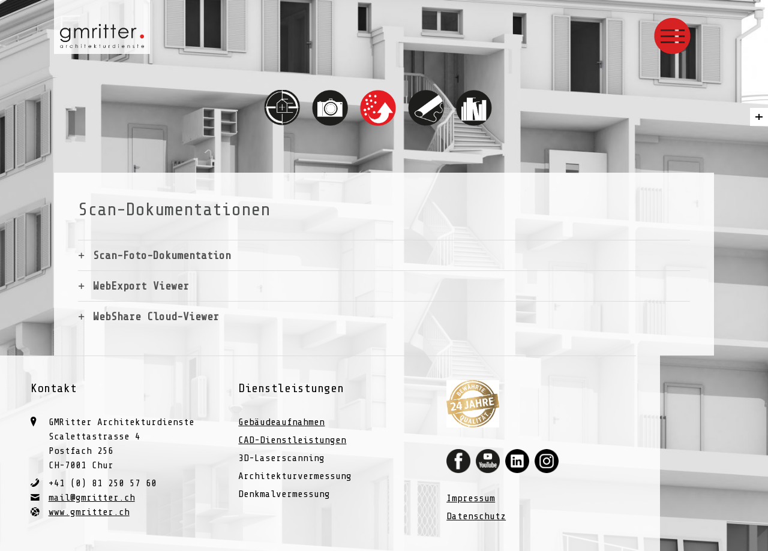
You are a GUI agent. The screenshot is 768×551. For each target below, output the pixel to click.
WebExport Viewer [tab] (141, 286)
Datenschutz (476, 516)
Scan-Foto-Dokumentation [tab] (162, 255)
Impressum (470, 498)
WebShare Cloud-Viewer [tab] (156, 317)
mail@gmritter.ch (92, 497)
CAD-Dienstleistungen (292, 440)
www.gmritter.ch (89, 512)
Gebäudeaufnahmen (281, 422)
